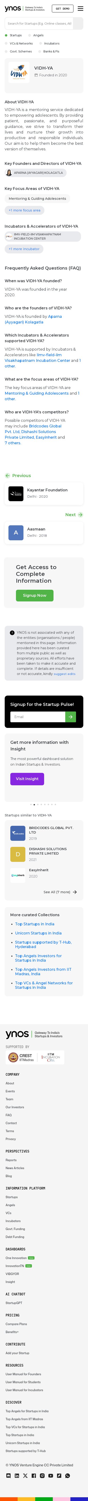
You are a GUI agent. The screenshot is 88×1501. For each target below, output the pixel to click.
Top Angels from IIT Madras (24, 1419)
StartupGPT (14, 1303)
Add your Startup (17, 1353)
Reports (11, 1160)
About (10, 1083)
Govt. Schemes (18, 51)
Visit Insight (27, 779)
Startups (13, 35)
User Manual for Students (23, 1382)
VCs (8, 1213)
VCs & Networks (19, 43)
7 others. (13, 443)
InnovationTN (15, 1266)
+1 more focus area (24, 210)
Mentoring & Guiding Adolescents (37, 198)
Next (70, 514)
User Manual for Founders (23, 1374)
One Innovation (16, 1258)
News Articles (15, 1168)
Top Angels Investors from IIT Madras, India (43, 971)
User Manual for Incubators (24, 1390)
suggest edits (65, 674)
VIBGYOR (12, 1274)
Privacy (11, 1139)
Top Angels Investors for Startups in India (38, 958)
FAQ (9, 1115)
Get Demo (62, 8)
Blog (9, 1176)
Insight (10, 1282)
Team (9, 1099)
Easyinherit (47, 437)
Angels (35, 35)
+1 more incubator (24, 249)
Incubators (49, 43)
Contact (11, 1123)
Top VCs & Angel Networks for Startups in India (44, 985)
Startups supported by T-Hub (26, 1451)
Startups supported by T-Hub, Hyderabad (43, 944)
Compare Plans (16, 1324)
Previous (21, 475)
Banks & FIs (48, 51)
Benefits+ (12, 1332)
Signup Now (34, 595)
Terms (10, 1131)
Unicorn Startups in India (38, 933)
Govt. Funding (15, 1229)
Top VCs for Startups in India (25, 1427)
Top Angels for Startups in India (27, 1411)
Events (10, 1091)
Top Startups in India (34, 924)
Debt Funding (15, 1237)
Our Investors (15, 1107)
